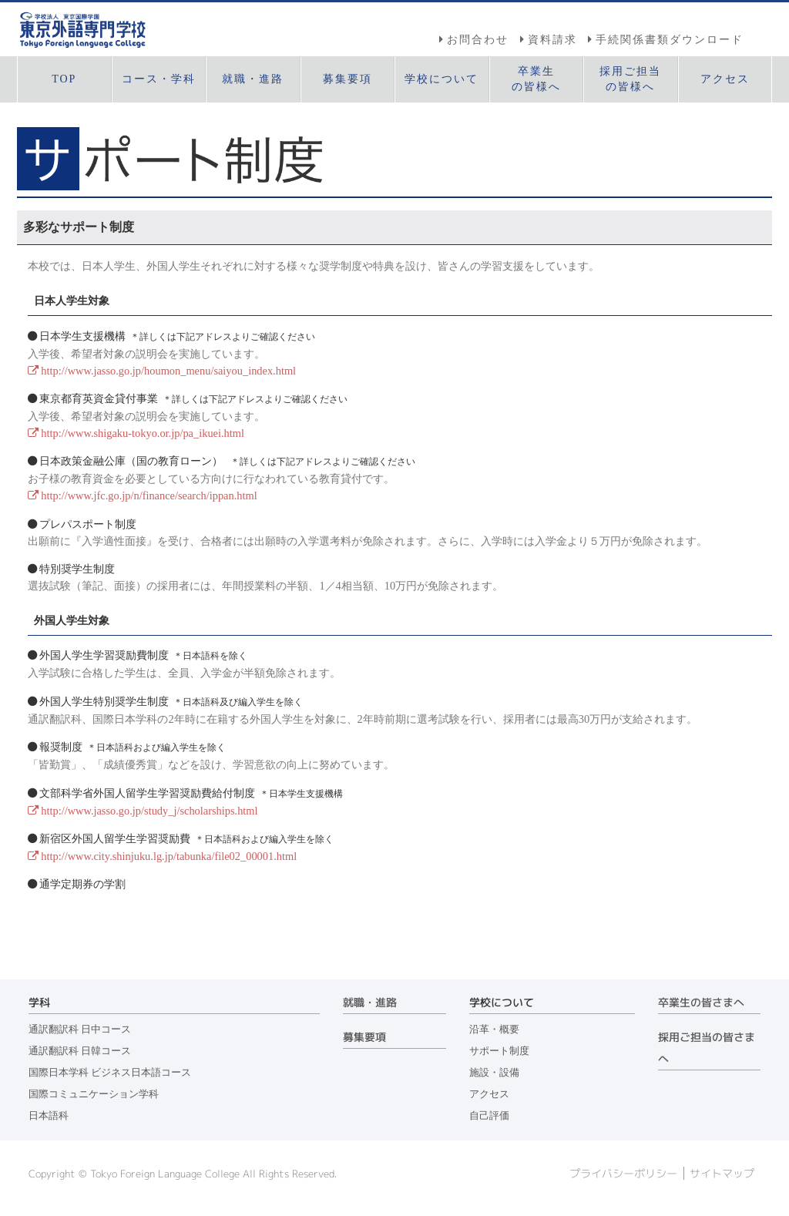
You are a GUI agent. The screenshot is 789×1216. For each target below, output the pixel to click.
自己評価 (489, 1115)
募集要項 (364, 1037)
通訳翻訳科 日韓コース (80, 1051)
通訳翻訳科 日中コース (80, 1029)
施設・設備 (494, 1072)
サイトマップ (722, 1173)
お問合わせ (478, 39)
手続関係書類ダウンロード (670, 39)
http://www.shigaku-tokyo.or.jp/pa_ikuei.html (142, 433)
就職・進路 (370, 1002)
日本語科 (49, 1115)
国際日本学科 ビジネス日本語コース (110, 1072)
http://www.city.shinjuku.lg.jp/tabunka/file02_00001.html (169, 856)
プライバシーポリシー (623, 1173)
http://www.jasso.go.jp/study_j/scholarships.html (149, 811)
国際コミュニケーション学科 (94, 1094)
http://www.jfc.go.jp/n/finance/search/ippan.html (149, 495)
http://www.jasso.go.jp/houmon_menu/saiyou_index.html (168, 370)
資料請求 (552, 39)
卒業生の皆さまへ (701, 1002)
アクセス (489, 1094)
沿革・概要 (494, 1029)
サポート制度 (499, 1051)
